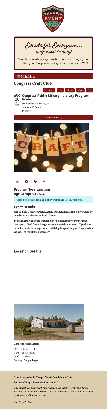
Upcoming (49, 90)
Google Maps (31, 360)
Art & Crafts (43, 189)
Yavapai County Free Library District (55, 377)
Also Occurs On (53, 118)
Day (90, 90)
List (60, 90)
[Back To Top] (53, 402)
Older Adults (38, 194)
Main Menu (26, 76)
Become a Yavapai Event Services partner (35, 382)
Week (80, 90)
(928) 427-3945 (21, 356)
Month (70, 90)
